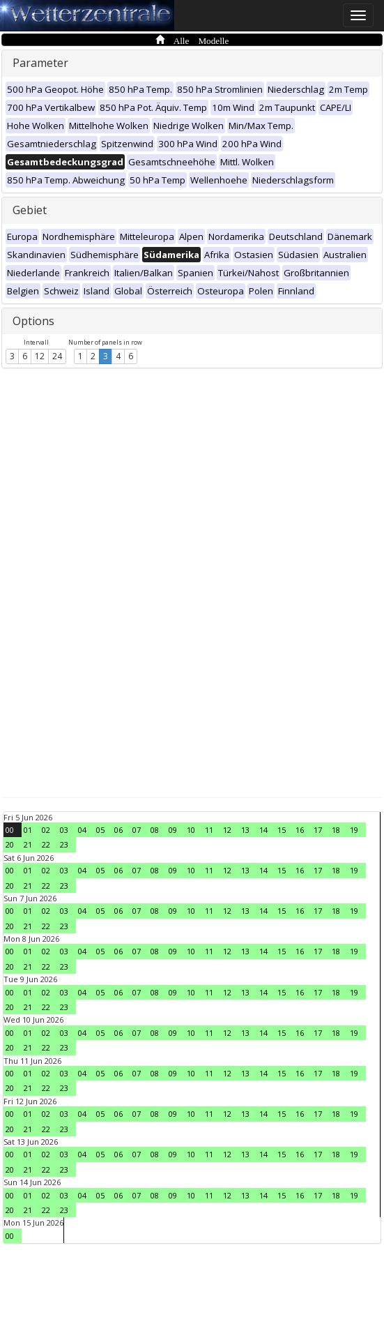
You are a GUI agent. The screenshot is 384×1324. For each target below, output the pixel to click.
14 (263, 830)
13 (245, 830)
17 (318, 830)
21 (28, 844)
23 (64, 844)
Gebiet (30, 210)
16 (299, 830)
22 (46, 844)
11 (209, 830)
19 (354, 830)
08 (155, 830)
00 (10, 830)
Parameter (40, 62)
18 (336, 830)
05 (100, 830)
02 (46, 830)
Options (33, 321)
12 (40, 356)
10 (191, 830)
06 (118, 830)
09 (173, 830)
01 (28, 830)
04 (82, 830)
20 (10, 844)
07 (136, 830)
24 (57, 356)
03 (64, 830)
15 (281, 830)
